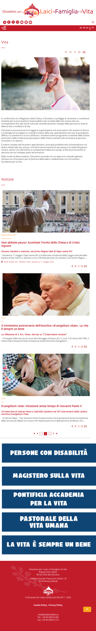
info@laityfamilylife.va (48, 614)
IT (90, 28)
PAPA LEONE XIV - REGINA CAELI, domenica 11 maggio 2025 (27, 262)
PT (93, 28)
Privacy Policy (55, 605)
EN (81, 28)
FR (84, 28)
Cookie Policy (40, 605)
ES (87, 28)
